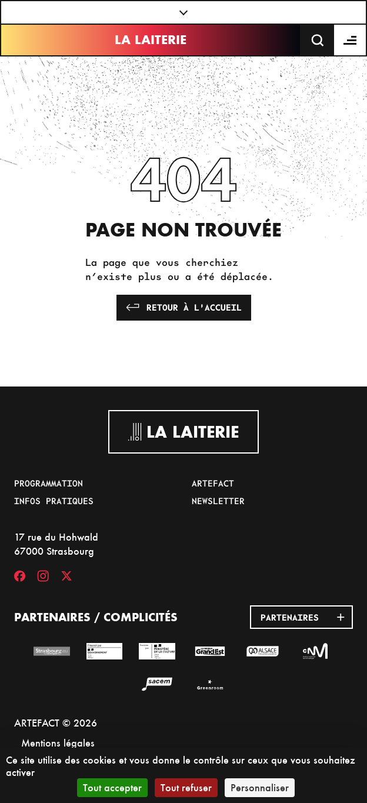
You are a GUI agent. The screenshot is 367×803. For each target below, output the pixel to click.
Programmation (48, 483)
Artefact (213, 483)
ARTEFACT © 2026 (55, 723)
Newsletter (218, 501)
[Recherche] (317, 40)
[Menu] (350, 40)
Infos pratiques (54, 501)
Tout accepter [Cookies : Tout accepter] (112, 787)
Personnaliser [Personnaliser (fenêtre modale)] (260, 787)
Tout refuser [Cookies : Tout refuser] (186, 787)
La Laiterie (150, 40)
